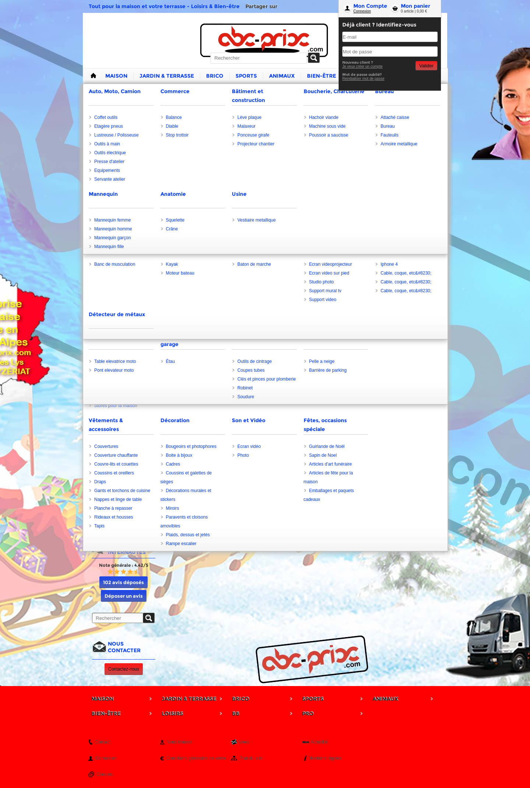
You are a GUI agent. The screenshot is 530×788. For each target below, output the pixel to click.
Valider (426, 65)
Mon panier (415, 6)
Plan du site (250, 758)
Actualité (319, 742)
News (243, 742)
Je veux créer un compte (362, 66)
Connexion (362, 11)
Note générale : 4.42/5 (123, 565)
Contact (102, 742)
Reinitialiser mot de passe (363, 79)
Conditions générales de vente (196, 758)
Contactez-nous (123, 669)
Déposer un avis (124, 596)
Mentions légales (325, 758)
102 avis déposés (123, 582)
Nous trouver (179, 742)
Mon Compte (370, 6)
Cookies (104, 774)
